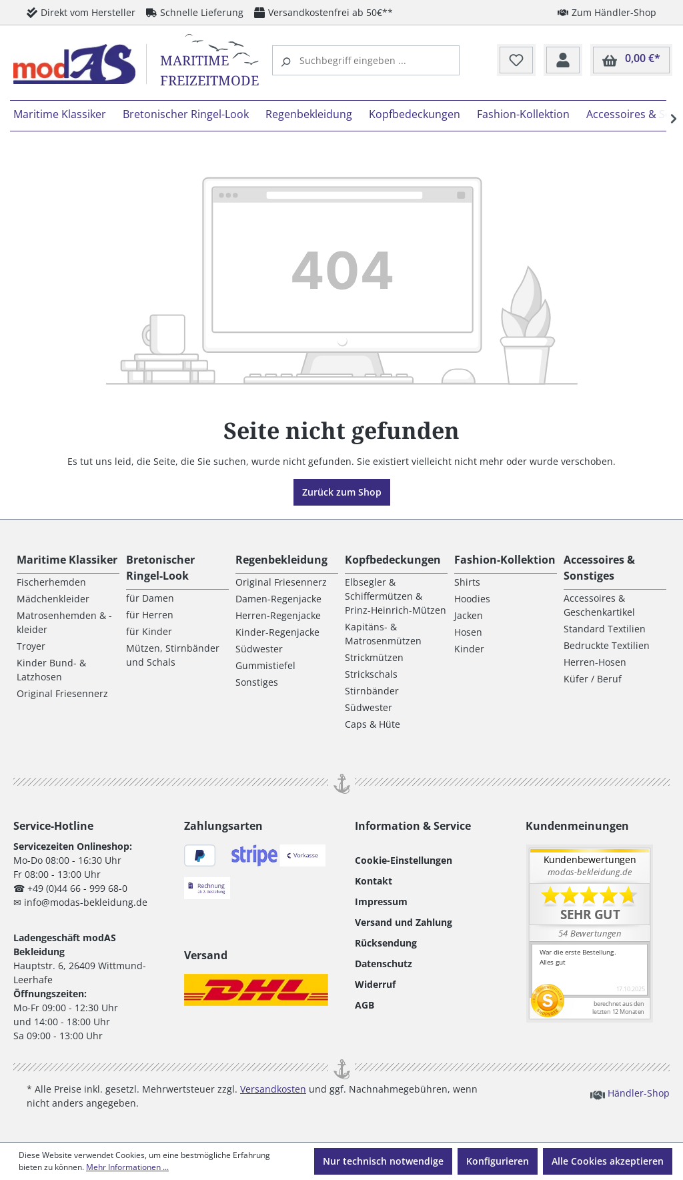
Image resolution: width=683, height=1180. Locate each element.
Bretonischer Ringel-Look (160, 567)
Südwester (259, 648)
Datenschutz (383, 963)
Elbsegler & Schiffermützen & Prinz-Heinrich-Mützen (395, 596)
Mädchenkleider (53, 598)
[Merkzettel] (516, 60)
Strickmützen (374, 657)
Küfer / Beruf (593, 678)
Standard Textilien (605, 628)
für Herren (149, 614)
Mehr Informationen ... (127, 1167)
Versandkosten (273, 1089)
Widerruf (375, 984)
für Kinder (149, 631)
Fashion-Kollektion (505, 559)
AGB (364, 1005)
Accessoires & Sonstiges (599, 567)
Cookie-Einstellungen (403, 860)
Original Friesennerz (62, 693)
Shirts (467, 582)
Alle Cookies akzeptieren (608, 1161)
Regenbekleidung (281, 559)
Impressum (381, 901)
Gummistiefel (265, 665)
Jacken (468, 615)
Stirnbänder (372, 690)
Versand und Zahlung (403, 922)
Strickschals (371, 674)
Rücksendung (386, 943)
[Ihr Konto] (563, 60)
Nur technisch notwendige (383, 1161)
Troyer (31, 646)
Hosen (468, 632)
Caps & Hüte (372, 724)
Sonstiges (256, 682)
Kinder (469, 648)
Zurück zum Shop (342, 492)
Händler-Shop (630, 1092)
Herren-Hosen (595, 662)
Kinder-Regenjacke (277, 632)
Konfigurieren (497, 1161)
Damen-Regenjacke (278, 598)
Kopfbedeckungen (393, 559)
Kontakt (373, 880)
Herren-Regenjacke (278, 615)
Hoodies (472, 598)
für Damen (150, 598)
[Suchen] (287, 60)
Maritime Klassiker (67, 559)
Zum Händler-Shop (607, 12)
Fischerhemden (51, 582)
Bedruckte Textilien (607, 645)
